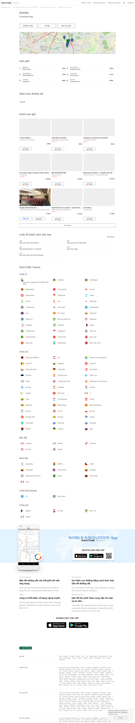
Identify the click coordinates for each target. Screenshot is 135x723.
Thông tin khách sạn (99, 2)
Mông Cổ (77, 671)
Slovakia (78, 681)
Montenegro (72, 679)
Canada (98, 681)
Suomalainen (97, 658)
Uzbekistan (108, 672)
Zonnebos (87, 208)
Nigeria (100, 685)
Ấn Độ (78, 669)
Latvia (60, 679)
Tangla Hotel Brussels (28, 208)
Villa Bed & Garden (59, 138)
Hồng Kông (62, 669)
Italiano (91, 658)
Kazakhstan (108, 669)
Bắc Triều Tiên (63, 674)
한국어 (83, 656)
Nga (93, 681)
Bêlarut (84, 681)
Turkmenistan (81, 672)
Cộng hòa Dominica (106, 683)
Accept (120, 717)
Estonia (80, 676)
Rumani (110, 679)
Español (85, 658)
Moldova (66, 679)
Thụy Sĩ (107, 674)
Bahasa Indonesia (103, 656)
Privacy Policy (113, 714)
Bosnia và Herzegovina (87, 674)
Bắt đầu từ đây (28, 25)
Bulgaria (102, 674)
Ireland (90, 678)
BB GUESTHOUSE (59, 173)
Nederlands (62, 659)
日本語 (61, 656)
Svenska (108, 658)
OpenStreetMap (100, 53)
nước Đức (67, 676)
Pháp (98, 676)
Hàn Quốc (100, 669)
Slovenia (73, 681)
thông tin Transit (86, 2)
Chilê (79, 683)
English (66, 656)
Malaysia (93, 671)
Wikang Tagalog (67, 658)
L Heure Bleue (25, 138)
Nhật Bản (87, 669)
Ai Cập (90, 685)
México (103, 681)
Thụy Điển (66, 681)
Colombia (84, 683)
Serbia (61, 681)
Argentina (69, 683)
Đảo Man (95, 678)
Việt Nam (102, 672)
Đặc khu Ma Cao (85, 671)
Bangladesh (96, 667)
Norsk (103, 658)
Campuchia (94, 669)
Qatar (109, 671)
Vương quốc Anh (105, 676)
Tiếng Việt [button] (131, 2)
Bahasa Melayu (93, 656)
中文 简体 (77, 656)
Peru (71, 685)
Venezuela (66, 685)
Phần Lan (93, 676)
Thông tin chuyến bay (114, 2)
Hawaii (63, 683)
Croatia (85, 678)
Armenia (83, 667)
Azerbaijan (88, 667)
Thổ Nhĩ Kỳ (89, 672)
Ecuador (97, 683)
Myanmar (71, 671)
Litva (102, 678)
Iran (82, 669)
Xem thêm (67, 225)
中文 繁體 (71, 656)
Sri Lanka (64, 671)
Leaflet (92, 53)
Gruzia (109, 667)
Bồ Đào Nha (104, 679)
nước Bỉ (96, 674)
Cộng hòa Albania (72, 674)
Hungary (79, 678)
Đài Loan (96, 672)
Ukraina (89, 681)
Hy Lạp (74, 678)
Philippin (99, 671)
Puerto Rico (91, 683)
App (124, 2)
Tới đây (47, 25)
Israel (74, 669)
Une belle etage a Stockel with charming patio (37, 173)
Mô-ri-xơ (95, 685)
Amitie (24, 12)
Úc (74, 685)
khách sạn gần (66, 25)
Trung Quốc (103, 667)
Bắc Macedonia (81, 679)
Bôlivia (74, 683)
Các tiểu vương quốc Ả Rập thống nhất (69, 667)
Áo (79, 674)
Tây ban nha (86, 676)
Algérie (85, 685)
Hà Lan (88, 679)
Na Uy (92, 679)
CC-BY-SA (112, 53)
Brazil (60, 685)
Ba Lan (97, 679)
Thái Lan (74, 672)
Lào (60, 671)
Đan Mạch (73, 676)
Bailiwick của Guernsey (65, 678)
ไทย (87, 656)
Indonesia (68, 669)
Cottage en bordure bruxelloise (95, 138)
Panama (108, 681)
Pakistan (104, 671)
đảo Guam (79, 685)
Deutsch (80, 658)
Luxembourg (108, 678)
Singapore (68, 672)
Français (74, 658)
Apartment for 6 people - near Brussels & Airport (71, 208)
